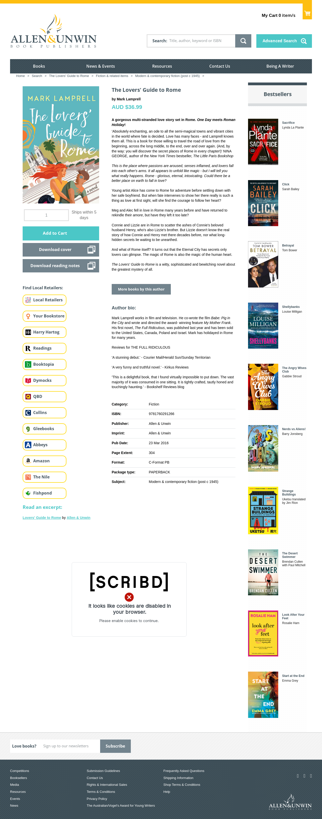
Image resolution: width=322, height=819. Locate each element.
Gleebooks (43, 428)
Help (167, 792)
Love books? (24, 746)
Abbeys (40, 444)
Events (15, 799)
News (14, 805)
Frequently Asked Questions (184, 771)
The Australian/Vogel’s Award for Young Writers (121, 805)
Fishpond (42, 493)
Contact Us (219, 66)
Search (159, 41)
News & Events (100, 66)
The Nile (41, 477)
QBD (37, 396)
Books (39, 66)
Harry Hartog (46, 332)
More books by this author (141, 289)
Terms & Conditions (101, 792)
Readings (42, 348)
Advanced (280, 41)
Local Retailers (48, 300)
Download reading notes (55, 265)
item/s (278, 15)
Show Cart (307, 11)
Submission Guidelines (103, 771)
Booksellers (18, 778)
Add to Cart (55, 233)
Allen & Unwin (78, 518)
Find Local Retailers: (43, 288)
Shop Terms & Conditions (182, 785)
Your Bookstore (48, 316)
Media (14, 785)
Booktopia (43, 364)
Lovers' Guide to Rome (42, 518)
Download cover (55, 249)
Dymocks (42, 380)
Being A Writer (280, 66)
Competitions (19, 771)
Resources (162, 66)
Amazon (41, 461)
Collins (40, 412)
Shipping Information (178, 778)
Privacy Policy (97, 799)
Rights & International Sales (107, 785)
